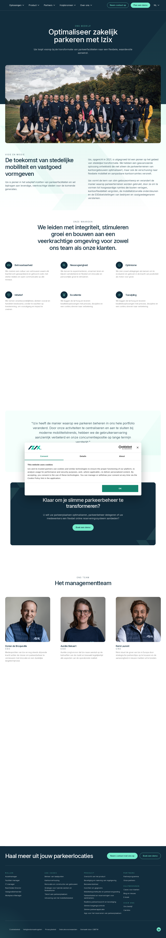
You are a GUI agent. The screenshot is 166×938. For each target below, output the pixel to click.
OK (120, 488)
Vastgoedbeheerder (13, 892)
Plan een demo (140, 5)
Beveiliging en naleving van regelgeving (100, 880)
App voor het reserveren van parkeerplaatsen (102, 913)
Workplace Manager (13, 895)
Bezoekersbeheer (91, 884)
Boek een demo (83, 527)
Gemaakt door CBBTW (89, 929)
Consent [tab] (44, 456)
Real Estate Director (13, 888)
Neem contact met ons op (122, 856)
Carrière (126, 910)
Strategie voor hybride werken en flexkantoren (58, 889)
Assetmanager (11, 876)
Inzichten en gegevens (93, 888)
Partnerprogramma (131, 876)
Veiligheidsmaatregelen (32, 929)
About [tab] (122, 456)
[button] (17, 5)
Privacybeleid (50, 929)
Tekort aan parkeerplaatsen (56, 894)
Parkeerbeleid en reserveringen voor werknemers (99, 897)
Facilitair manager (12, 880)
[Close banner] (138, 448)
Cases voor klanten (131, 890)
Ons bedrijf (127, 906)
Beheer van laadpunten (54, 876)
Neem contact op (118, 5)
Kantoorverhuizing (52, 880)
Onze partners (129, 880)
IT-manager (10, 884)
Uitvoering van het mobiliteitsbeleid (59, 898)
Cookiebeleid (14, 929)
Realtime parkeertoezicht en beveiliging (100, 902)
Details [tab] (83, 456)
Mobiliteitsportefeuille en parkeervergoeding (102, 892)
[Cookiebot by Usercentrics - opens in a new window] (120, 448)
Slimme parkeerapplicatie (94, 909)
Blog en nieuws (129, 893)
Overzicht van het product (94, 876)
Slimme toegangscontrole (94, 906)
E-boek (126, 897)
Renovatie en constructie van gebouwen (61, 884)
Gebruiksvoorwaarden (68, 929)
